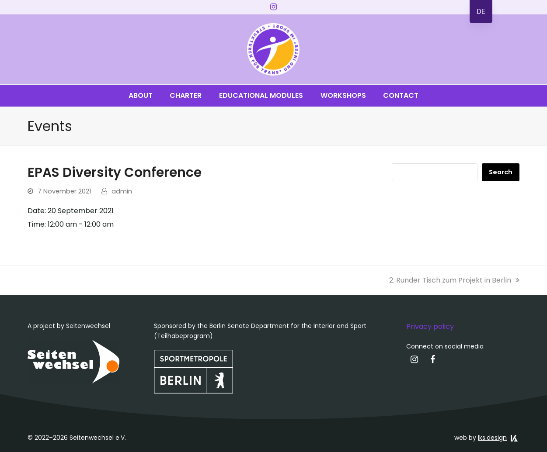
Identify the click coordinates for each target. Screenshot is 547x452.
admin (121, 191)
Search (501, 172)
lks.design (492, 437)
